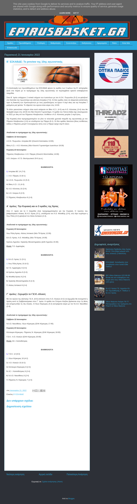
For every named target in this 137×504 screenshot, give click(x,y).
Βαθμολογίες (56, 43)
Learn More (64, 13)
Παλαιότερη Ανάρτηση (77, 474)
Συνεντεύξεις (71, 43)
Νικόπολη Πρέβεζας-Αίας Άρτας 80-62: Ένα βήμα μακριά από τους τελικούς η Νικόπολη (118, 251)
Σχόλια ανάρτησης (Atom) (52, 482)
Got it (76, 13)
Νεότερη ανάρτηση (15, 474)
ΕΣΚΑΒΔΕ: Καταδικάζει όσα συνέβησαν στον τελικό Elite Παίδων (117, 264)
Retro (114, 43)
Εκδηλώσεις (86, 43)
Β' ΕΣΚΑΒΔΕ (18, 394)
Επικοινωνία (12, 48)
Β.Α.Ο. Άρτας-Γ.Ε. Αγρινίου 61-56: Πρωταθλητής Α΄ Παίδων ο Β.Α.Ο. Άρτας (118, 290)
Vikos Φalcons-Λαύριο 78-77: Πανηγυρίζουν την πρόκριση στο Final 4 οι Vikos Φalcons (118, 304)
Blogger (71, 498)
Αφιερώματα (102, 43)
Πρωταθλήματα (25, 43)
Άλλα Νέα (126, 43)
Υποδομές (41, 43)
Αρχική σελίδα (45, 474)
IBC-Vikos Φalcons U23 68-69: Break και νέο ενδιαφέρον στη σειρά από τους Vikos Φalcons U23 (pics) (118, 278)
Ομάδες (10, 43)
